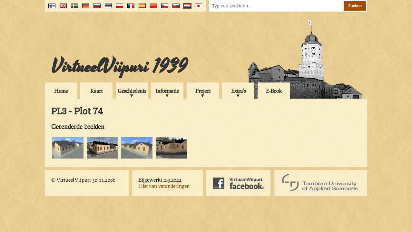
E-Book (274, 91)
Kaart (96, 91)
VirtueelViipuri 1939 (119, 67)
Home (61, 91)
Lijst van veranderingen (164, 186)
